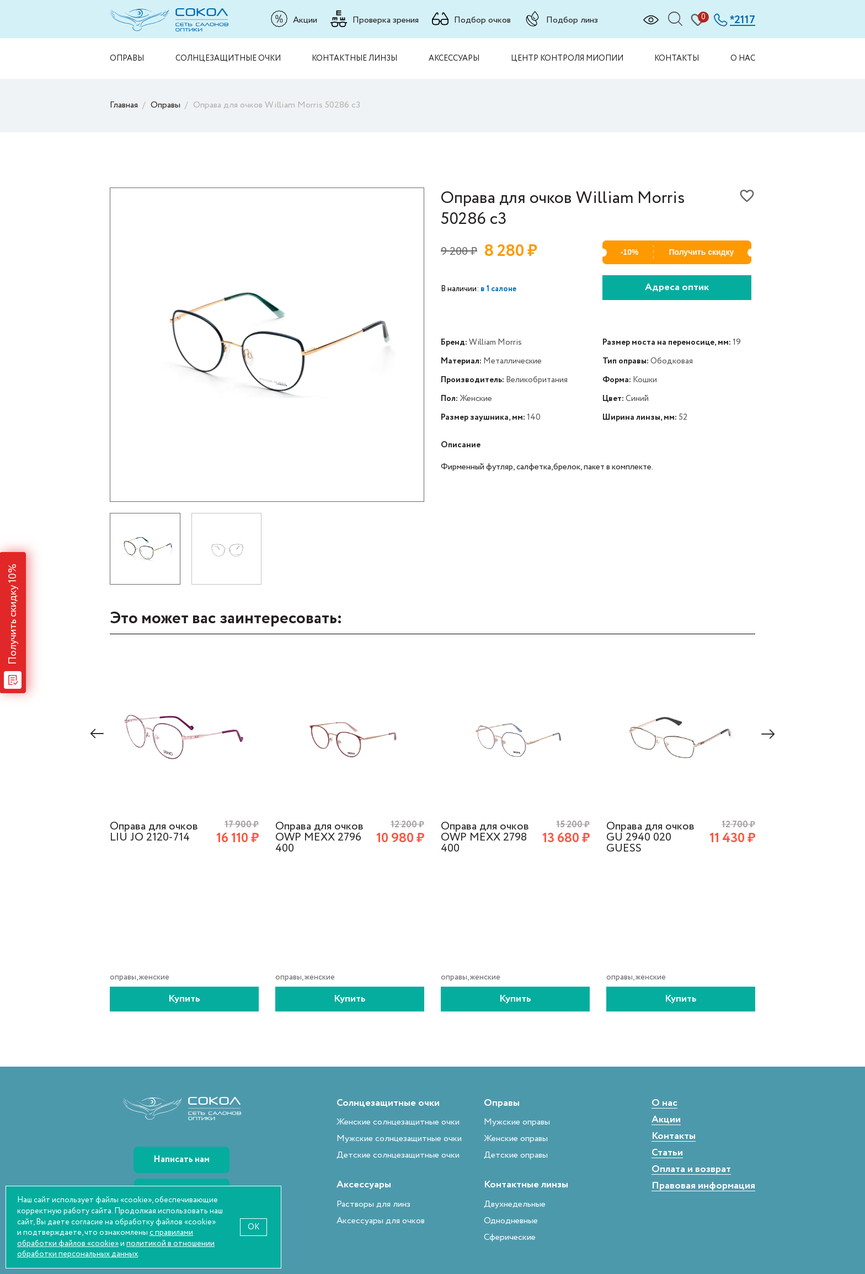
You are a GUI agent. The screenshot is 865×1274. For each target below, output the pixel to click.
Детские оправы (516, 1155)
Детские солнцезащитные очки (398, 1155)
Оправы (127, 58)
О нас (742, 58)
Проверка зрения (386, 20)
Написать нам (181, 1159)
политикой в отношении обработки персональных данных (116, 1249)
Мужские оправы (517, 1122)
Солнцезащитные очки (228, 58)
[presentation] (97, 734)
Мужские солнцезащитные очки (399, 1138)
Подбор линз (572, 20)
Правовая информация (703, 1186)
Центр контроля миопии (567, 58)
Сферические (510, 1237)
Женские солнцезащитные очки (398, 1122)
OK (253, 1227)
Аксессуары (454, 58)
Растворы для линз (373, 1204)
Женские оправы (516, 1138)
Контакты (676, 58)
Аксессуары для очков (381, 1221)
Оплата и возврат (691, 1169)
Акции (305, 20)
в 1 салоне (498, 289)
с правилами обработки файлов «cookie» (105, 1238)
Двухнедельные (515, 1204)
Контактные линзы (354, 58)
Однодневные (511, 1221)
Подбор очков (482, 20)
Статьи (667, 1153)
